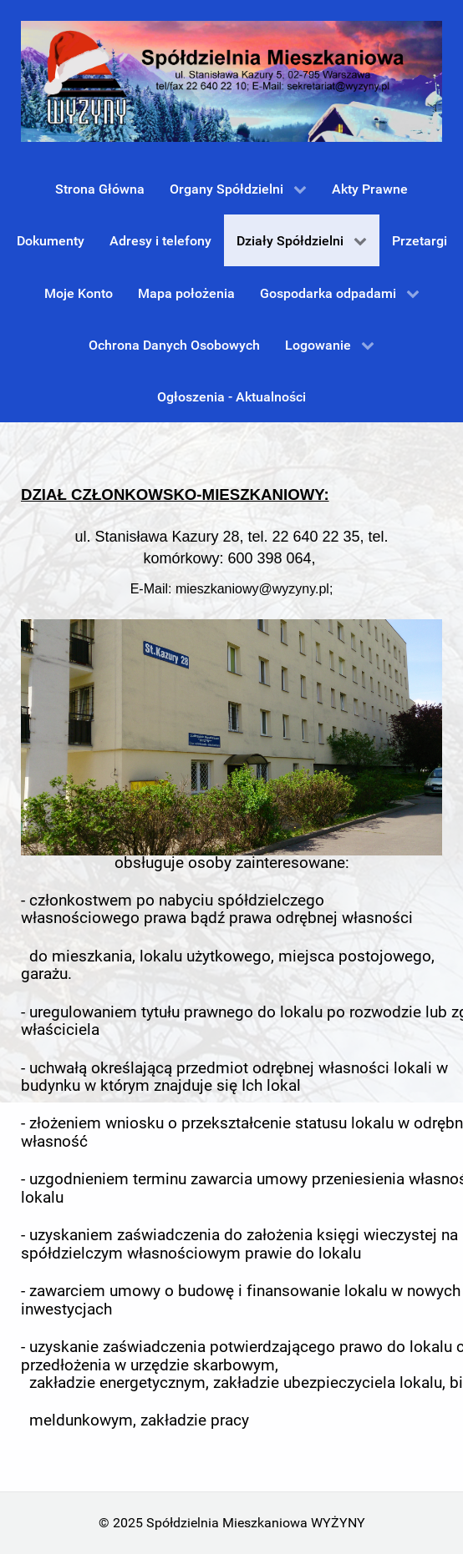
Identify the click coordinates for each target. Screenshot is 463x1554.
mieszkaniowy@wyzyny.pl (252, 589)
